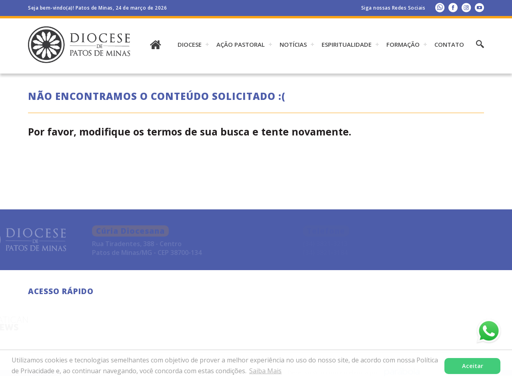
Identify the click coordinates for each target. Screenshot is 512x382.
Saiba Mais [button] (265, 370)
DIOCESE (190, 44)
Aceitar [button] (472, 366)
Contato (449, 44)
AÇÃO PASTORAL (240, 44)
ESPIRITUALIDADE (347, 44)
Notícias (293, 44)
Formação (403, 44)
